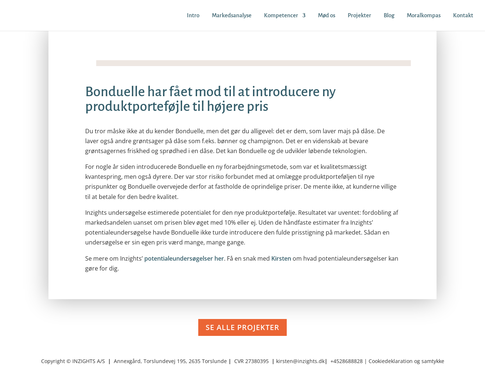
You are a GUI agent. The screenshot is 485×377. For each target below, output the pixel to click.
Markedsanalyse (231, 15)
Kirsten (281, 258)
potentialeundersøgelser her (184, 258)
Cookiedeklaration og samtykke (406, 361)
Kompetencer (281, 15)
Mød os (326, 15)
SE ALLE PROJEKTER (242, 327)
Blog (389, 15)
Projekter (359, 15)
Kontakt (463, 15)
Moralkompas (424, 15)
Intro (193, 15)
